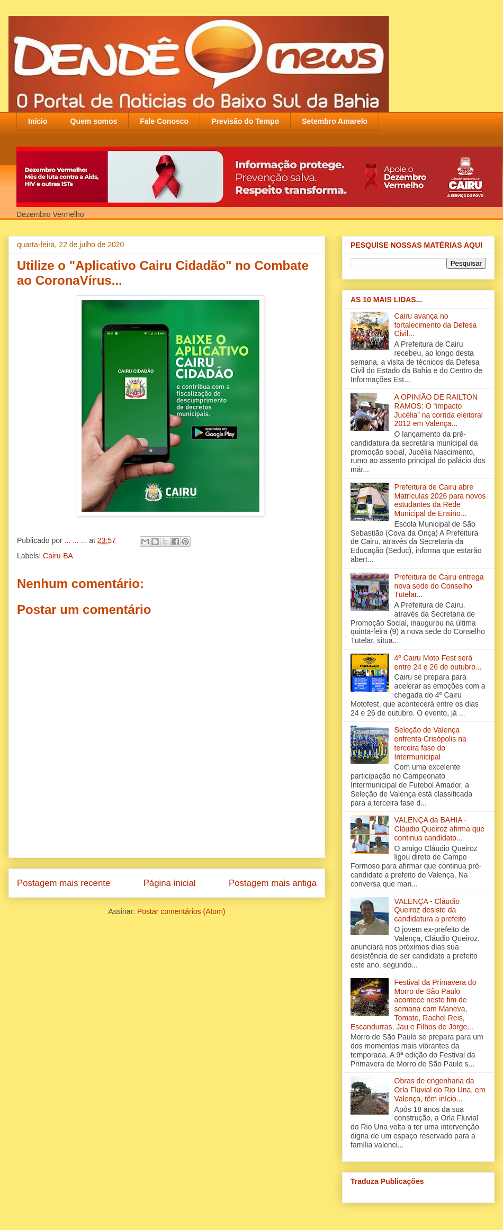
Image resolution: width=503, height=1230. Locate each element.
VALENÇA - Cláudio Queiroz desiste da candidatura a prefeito (430, 910)
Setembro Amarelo (334, 121)
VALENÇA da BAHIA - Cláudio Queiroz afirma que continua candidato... (439, 829)
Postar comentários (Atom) (181, 911)
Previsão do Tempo (245, 121)
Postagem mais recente (63, 883)
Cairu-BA (58, 555)
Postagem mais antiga (273, 883)
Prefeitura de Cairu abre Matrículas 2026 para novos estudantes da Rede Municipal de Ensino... (440, 500)
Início (38, 121)
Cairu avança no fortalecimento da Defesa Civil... (435, 325)
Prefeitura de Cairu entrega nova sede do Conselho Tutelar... (439, 586)
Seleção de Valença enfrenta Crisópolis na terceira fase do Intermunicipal (430, 743)
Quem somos (94, 121)
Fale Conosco (164, 121)
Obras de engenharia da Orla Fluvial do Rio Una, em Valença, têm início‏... (440, 1090)
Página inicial (169, 883)
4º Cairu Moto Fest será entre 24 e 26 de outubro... (438, 662)
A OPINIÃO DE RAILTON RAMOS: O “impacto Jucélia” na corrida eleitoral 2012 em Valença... (438, 410)
